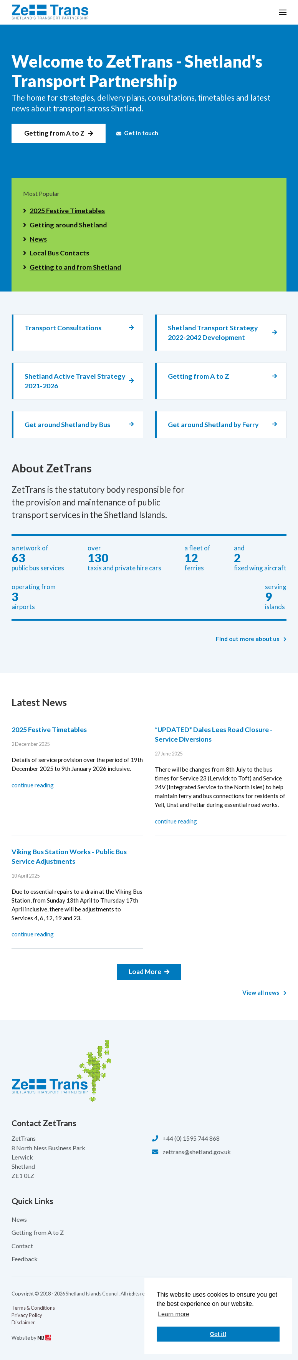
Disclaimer (23, 1322)
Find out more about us (251, 638)
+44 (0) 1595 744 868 (191, 1138)
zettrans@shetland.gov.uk (196, 1151)
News (38, 239)
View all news (264, 992)
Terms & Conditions (33, 1308)
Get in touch (137, 132)
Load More (145, 971)
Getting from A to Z (54, 133)
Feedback (25, 1258)
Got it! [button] (218, 1334)
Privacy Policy (27, 1315)
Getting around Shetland (68, 224)
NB (44, 1338)
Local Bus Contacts (59, 252)
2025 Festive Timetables (67, 210)
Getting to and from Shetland (75, 267)
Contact (22, 1245)
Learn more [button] (173, 1314)
